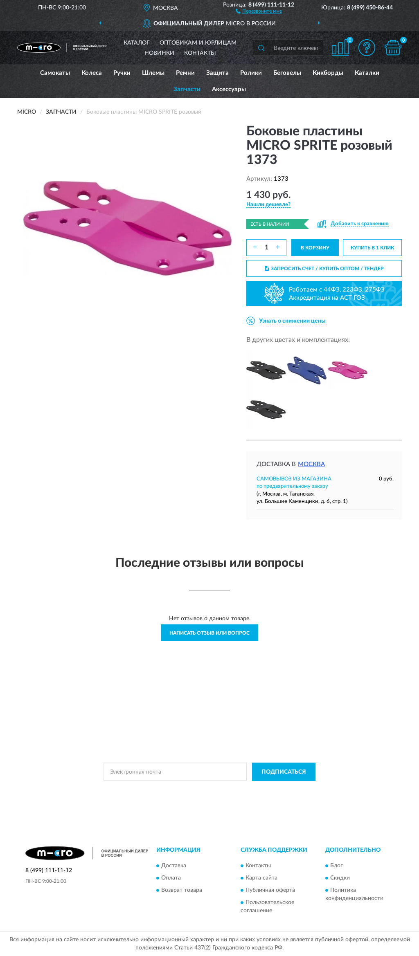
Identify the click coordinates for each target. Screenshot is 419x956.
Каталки (367, 73)
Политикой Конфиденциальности (210, 790)
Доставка (173, 866)
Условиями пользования (282, 790)
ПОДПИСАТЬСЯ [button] (283, 772)
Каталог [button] (137, 43)
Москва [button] (311, 464)
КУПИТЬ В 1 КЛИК (372, 247)
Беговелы (287, 73)
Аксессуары (229, 89)
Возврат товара (181, 890)
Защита (217, 73)
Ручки (122, 73)
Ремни (185, 73)
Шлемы (153, 73)
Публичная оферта (270, 890)
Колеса (91, 73)
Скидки (340, 878)
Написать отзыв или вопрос (209, 633)
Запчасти (186, 89)
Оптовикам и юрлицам (198, 43)
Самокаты (55, 73)
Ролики (251, 73)
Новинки (159, 53)
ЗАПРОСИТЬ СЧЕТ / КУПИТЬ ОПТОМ (324, 268)
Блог (336, 866)
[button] (259, 10)
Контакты (200, 53)
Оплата (171, 878)
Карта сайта (261, 878)
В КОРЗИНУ (315, 247)
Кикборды (328, 73)
